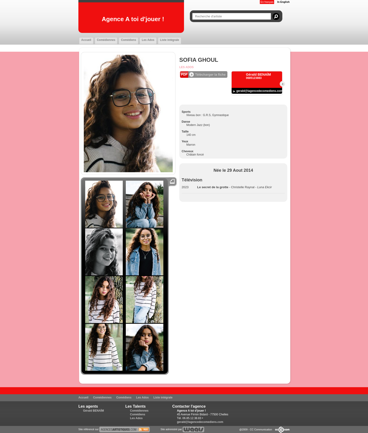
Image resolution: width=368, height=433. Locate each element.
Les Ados (148, 40)
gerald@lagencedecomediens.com (259, 91)
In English (283, 1)
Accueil (86, 40)
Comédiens (128, 40)
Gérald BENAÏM (93, 410)
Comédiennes (106, 40)
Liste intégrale (169, 40)
